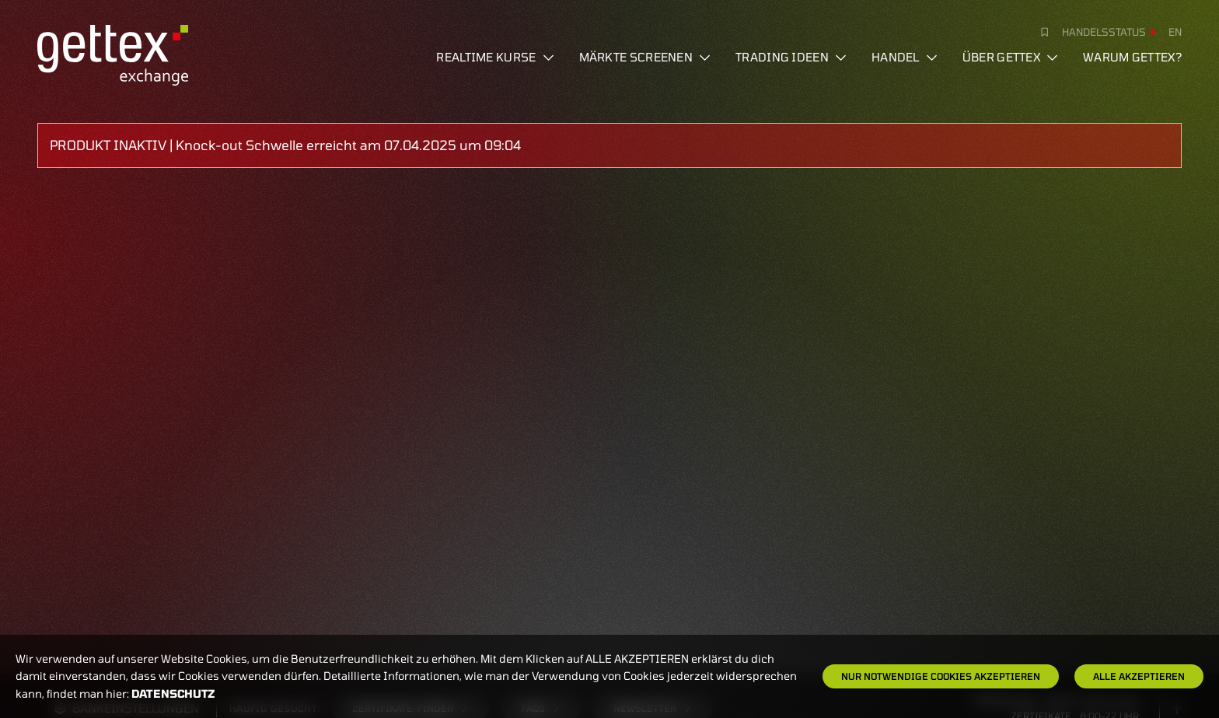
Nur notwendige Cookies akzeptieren (940, 676)
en (1175, 32)
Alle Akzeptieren (1139, 676)
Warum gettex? (1132, 57)
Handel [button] (904, 57)
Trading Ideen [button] (791, 57)
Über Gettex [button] (1010, 57)
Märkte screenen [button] (645, 57)
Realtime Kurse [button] (495, 57)
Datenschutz (173, 693)
